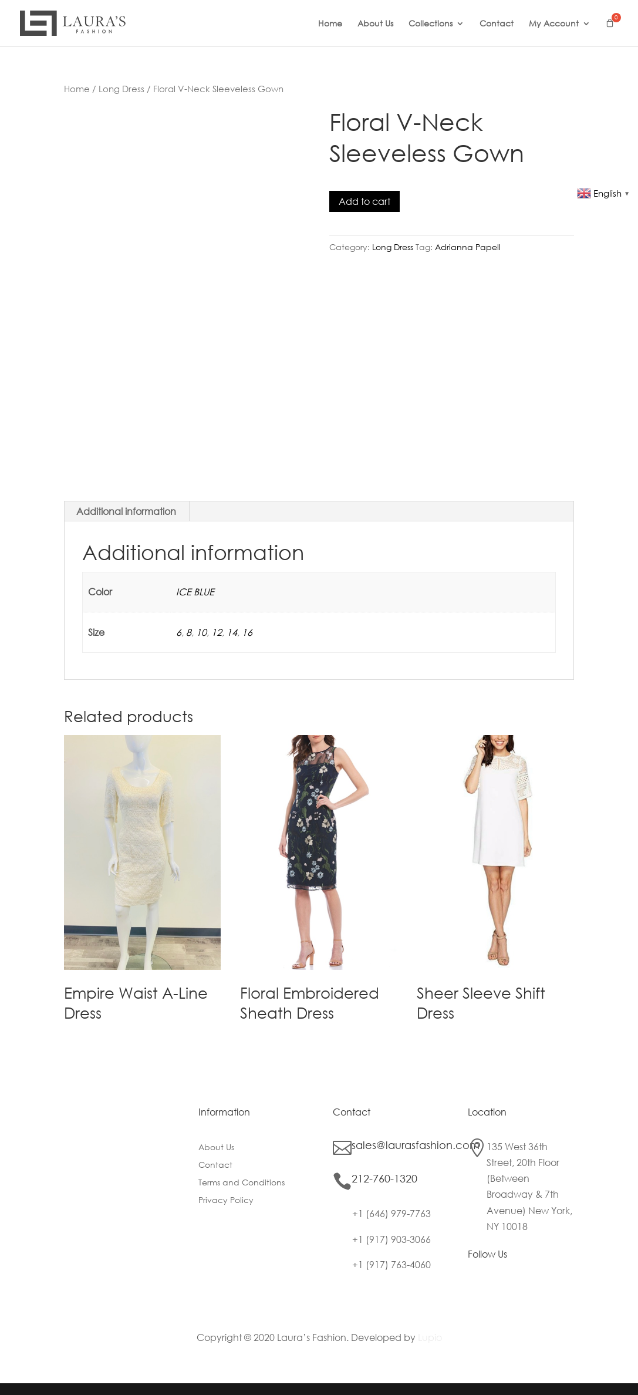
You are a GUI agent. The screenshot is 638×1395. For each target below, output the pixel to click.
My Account (554, 24)
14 (232, 632)
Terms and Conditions (241, 1183)
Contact (497, 24)
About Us (375, 24)
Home (330, 24)
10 (201, 632)
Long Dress (121, 89)
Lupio (430, 1337)
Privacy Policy (226, 1200)
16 (247, 632)
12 (216, 632)
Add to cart (364, 201)
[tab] (126, 511)
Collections (431, 24)
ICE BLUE (195, 591)
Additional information (126, 511)
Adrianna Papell (468, 246)
